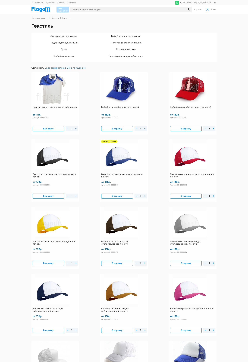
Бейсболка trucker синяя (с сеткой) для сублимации (108, 214)
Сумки (197, 38)
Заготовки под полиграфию (146, 313)
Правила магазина (93, 299)
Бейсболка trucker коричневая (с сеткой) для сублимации (202, 215)
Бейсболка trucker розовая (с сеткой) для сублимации (170, 214)
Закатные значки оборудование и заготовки (191, 314)
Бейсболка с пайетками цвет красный (106, 98)
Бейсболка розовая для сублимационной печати (201, 156)
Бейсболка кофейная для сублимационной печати (76, 156)
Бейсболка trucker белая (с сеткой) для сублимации (77, 214)
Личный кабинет (112, 307)
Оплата (87, 303)
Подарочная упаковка (143, 326)
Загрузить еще (124, 248)
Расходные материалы (186, 326)
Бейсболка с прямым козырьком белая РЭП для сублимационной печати (45, 215)
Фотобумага (138, 334)
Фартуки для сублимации (51, 38)
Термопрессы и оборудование (148, 330)
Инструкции (90, 295)
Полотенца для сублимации (160, 38)
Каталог (66, 10)
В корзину (39, 116)
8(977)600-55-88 (188, 3)
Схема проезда (91, 307)
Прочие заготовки (51, 46)
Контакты (108, 295)
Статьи (87, 311)
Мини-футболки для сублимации (124, 47)
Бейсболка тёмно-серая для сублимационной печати (107, 157)
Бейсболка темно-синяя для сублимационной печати (138, 157)
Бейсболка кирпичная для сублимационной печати (170, 156)
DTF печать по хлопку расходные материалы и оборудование (191, 300)
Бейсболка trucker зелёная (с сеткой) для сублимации (139, 214)
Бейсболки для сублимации (87, 38)
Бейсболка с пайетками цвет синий (75, 98)
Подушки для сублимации (124, 38)
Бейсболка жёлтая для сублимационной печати (44, 156)
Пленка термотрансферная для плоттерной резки (190, 321)
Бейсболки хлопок (87, 46)
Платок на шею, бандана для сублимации (45, 98)
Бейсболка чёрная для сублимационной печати (138, 98)
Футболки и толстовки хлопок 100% (192, 295)
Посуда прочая (182, 305)
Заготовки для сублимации (188, 309)
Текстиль (66, 20)
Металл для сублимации (145, 309)
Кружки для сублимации (145, 305)
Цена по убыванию (76, 62)
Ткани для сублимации (186, 330)
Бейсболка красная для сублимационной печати (201, 98)
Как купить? (110, 303)
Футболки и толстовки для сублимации (151, 295)
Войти (210, 10)
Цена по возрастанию (55, 62)
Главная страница (39, 20)
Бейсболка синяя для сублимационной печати (169, 98)
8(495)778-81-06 (203, 3)
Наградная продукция (144, 320)
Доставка (108, 299)
